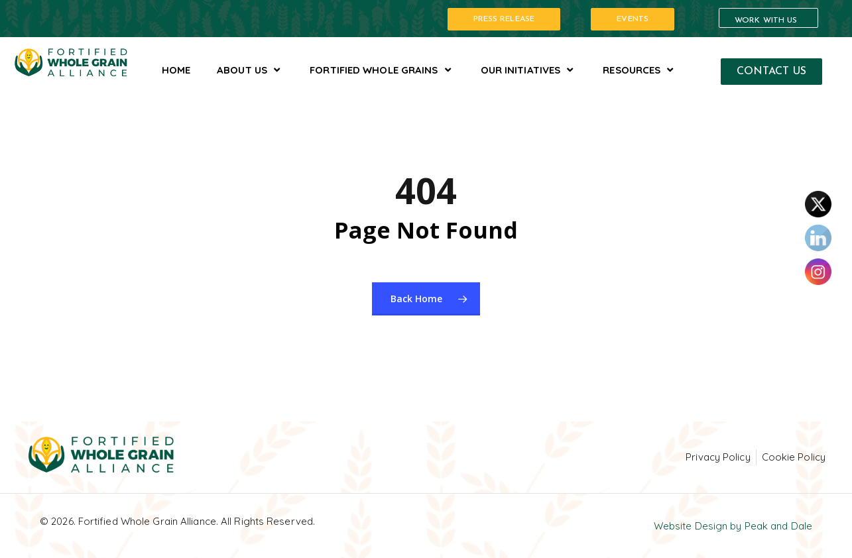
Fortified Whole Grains (382, 70)
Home (176, 70)
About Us (250, 70)
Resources (639, 70)
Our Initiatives (529, 70)
